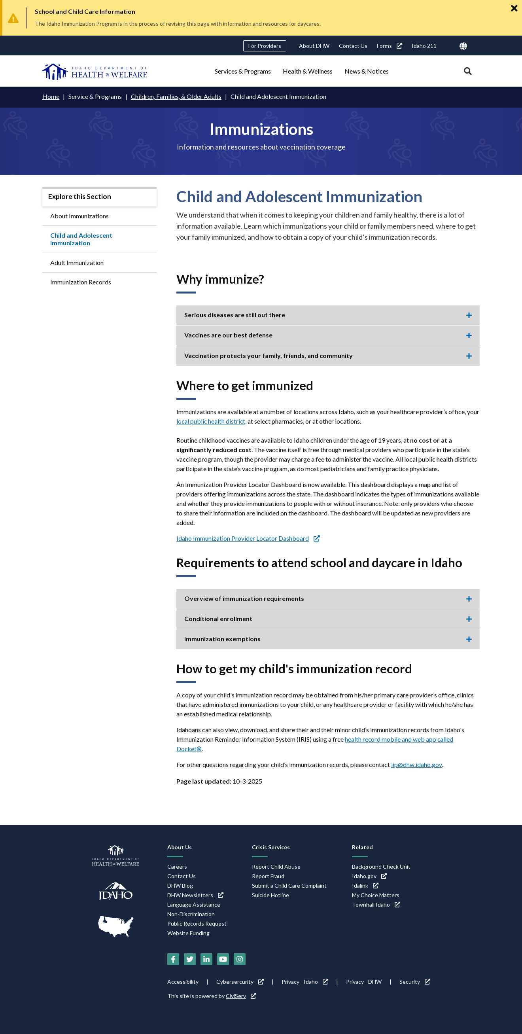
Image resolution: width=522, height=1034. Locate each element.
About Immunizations (79, 215)
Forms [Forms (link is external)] (389, 45)
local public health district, (212, 420)
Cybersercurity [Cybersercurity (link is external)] (240, 981)
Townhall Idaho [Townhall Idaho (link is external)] (376, 904)
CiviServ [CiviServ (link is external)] (241, 995)
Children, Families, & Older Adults (176, 96)
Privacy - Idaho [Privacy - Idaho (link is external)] (305, 981)
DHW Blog (180, 885)
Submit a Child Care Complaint (289, 885)
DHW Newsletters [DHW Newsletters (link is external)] (195, 894)
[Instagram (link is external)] (240, 959)
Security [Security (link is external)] (414, 981)
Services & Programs (243, 71)
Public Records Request (197, 923)
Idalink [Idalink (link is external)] (365, 885)
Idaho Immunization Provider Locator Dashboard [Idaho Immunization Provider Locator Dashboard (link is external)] (248, 538)
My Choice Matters (375, 894)
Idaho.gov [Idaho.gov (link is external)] (369, 875)
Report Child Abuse (276, 866)
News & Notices (366, 71)
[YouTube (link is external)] (223, 959)
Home (50, 96)
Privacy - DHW (364, 981)
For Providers (264, 45)
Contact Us (353, 45)
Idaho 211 (424, 45)
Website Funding (188, 932)
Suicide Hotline (270, 894)
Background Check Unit (381, 866)
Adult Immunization (77, 262)
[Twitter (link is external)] (190, 959)
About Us (179, 846)
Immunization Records (80, 281)
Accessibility (183, 981)
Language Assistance (193, 904)
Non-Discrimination (191, 913)
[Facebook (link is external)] (173, 959)
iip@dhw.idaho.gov (416, 764)
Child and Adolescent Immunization (81, 238)
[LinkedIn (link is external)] (206, 959)
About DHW (314, 45)
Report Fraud (268, 875)
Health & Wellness (308, 71)
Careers (177, 866)
